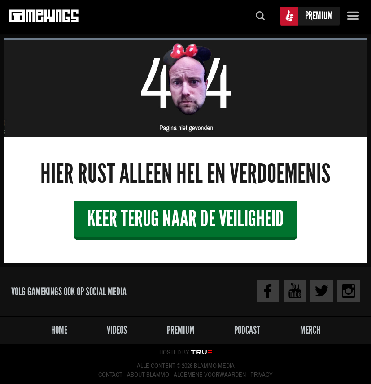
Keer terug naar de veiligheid (185, 218)
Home (59, 330)
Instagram (348, 291)
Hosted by (174, 353)
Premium (319, 15)
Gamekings (44, 17)
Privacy (261, 375)
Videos (117, 330)
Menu (353, 17)
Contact (110, 375)
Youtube (295, 291)
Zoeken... (260, 17)
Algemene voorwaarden (210, 375)
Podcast (247, 330)
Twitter (321, 291)
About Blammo (148, 375)
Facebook (268, 291)
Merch (310, 330)
